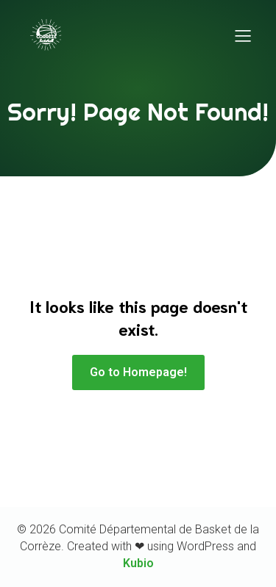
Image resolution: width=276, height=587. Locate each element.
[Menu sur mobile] (243, 35)
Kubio (138, 563)
